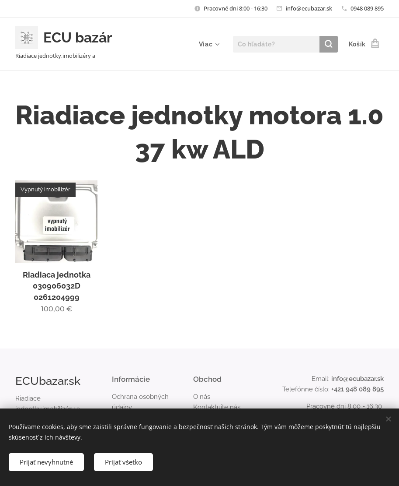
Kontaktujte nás (216, 407)
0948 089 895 (367, 8)
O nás (201, 397)
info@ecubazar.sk (309, 8)
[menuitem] (208, 44)
